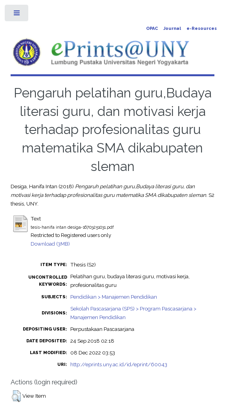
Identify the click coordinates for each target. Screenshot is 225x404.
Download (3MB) (50, 244)
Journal (172, 28)
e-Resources (202, 28)
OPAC (152, 28)
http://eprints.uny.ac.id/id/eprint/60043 (118, 364)
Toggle (17, 14)
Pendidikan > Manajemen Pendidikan (113, 297)
